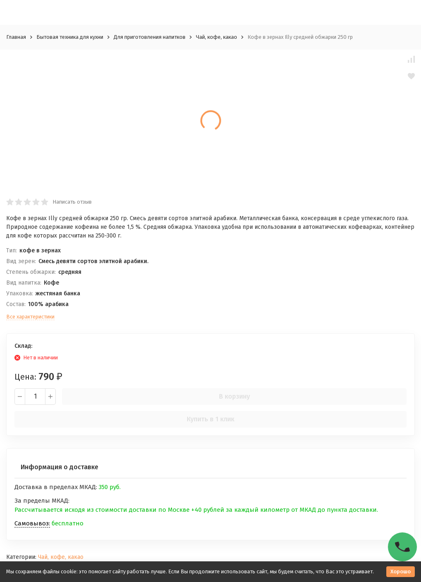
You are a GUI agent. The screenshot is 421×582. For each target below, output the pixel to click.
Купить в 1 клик (210, 419)
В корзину (234, 396)
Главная (16, 37)
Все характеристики (30, 317)
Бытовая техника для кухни (69, 37)
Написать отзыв (72, 202)
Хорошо (400, 571)
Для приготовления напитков (150, 37)
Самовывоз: (32, 523)
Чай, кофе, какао (216, 37)
